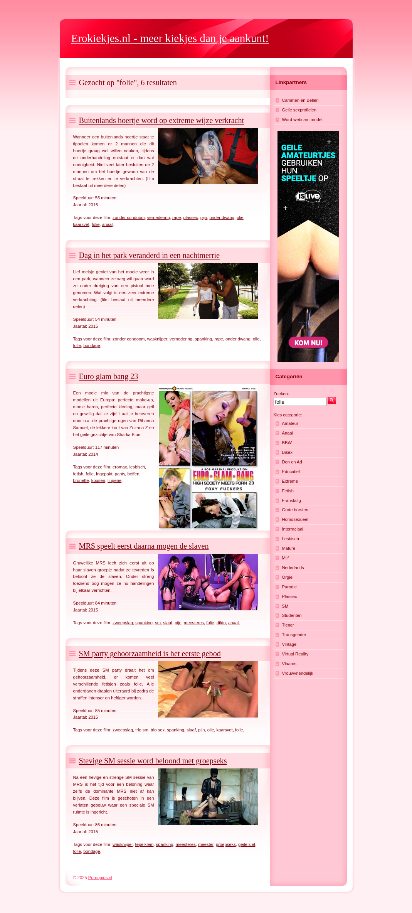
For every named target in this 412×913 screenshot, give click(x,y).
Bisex (287, 452)
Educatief (291, 471)
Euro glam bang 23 (108, 376)
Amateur (290, 423)
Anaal (287, 433)
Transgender (294, 634)
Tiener (288, 625)
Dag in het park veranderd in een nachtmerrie (149, 255)
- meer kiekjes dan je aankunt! (170, 38)
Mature (289, 548)
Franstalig (291, 500)
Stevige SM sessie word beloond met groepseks (153, 760)
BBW (287, 442)
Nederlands (293, 567)
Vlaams (289, 663)
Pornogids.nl (100, 877)
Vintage (289, 644)
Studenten (292, 615)
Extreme (290, 481)
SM (285, 606)
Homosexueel (295, 519)
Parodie (289, 587)
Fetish (288, 491)
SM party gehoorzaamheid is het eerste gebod (150, 653)
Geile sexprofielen (299, 110)
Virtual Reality (295, 654)
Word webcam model (302, 119)
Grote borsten (295, 509)
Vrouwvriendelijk (297, 673)
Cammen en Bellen (300, 100)
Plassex (289, 596)
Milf (285, 558)
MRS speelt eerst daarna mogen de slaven (144, 546)
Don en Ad (292, 462)
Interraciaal (292, 529)
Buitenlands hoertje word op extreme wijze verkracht (161, 120)
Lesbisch (290, 538)
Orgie (287, 577)
